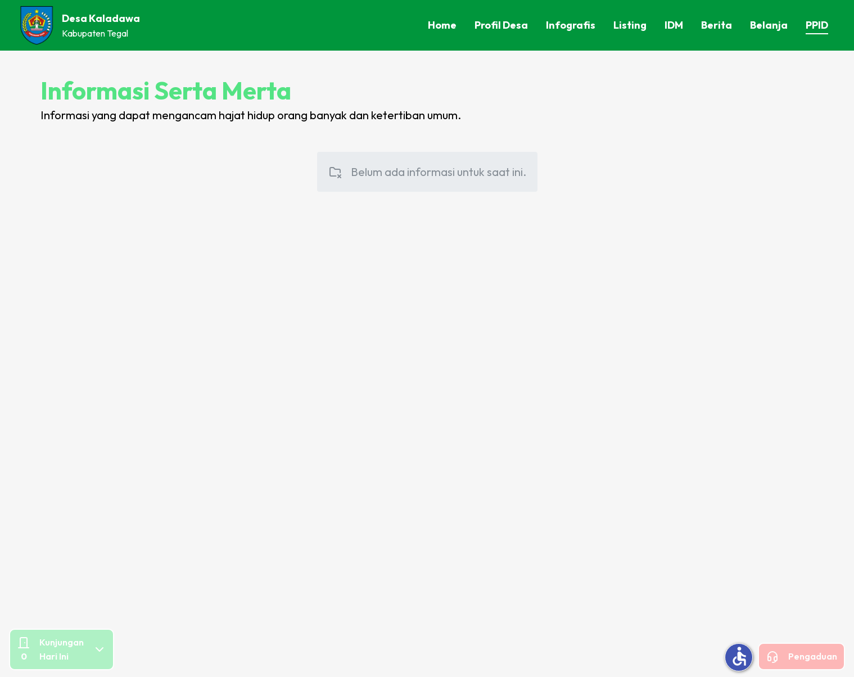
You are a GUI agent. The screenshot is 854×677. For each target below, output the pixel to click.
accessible (739, 656)
